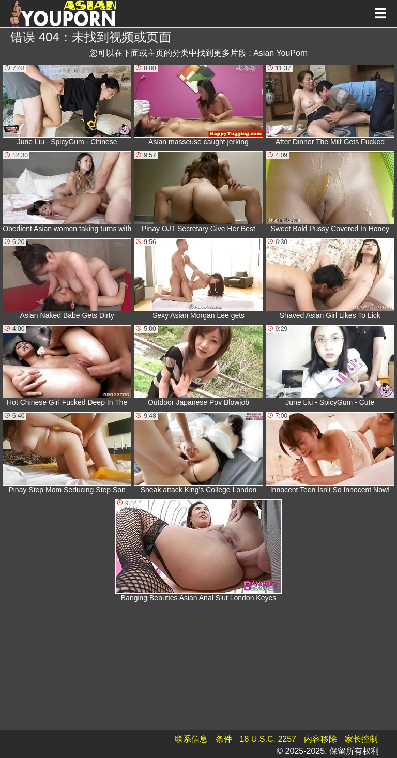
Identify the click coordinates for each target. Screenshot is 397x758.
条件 (224, 739)
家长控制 (361, 739)
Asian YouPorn (280, 53)
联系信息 (191, 739)
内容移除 (320, 739)
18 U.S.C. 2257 (268, 739)
